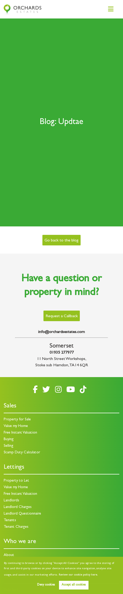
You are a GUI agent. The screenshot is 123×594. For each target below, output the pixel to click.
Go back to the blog (61, 241)
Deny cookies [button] (46, 585)
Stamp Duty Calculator (22, 453)
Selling (8, 446)
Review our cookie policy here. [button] (78, 575)
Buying (9, 439)
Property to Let (16, 481)
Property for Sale (17, 420)
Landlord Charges (18, 507)
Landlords (11, 501)
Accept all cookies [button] (74, 585)
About (9, 555)
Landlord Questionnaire (22, 514)
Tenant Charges (16, 527)
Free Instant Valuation (20, 433)
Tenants (10, 520)
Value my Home (16, 426)
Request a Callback (62, 316)
